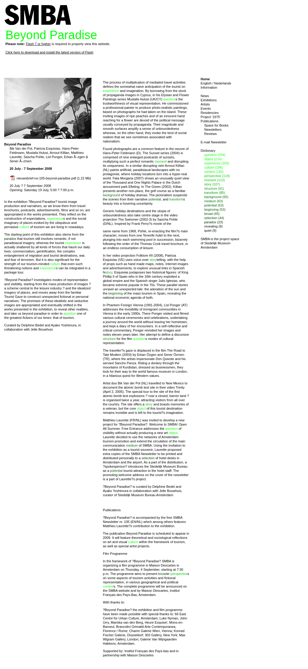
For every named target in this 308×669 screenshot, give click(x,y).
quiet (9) (210, 230)
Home (205, 79)
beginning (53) (214, 209)
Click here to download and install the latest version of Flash (49, 52)
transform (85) (214, 192)
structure (109, 339)
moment (161, 161)
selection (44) (214, 218)
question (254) (214, 155)
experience (55, 218)
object (141, 408)
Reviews (210, 134)
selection (147, 458)
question (69, 313)
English (206, 83)
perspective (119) (217, 176)
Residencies (210, 113)
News (205, 96)
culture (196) (213, 167)
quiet (178, 178)
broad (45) (212, 213)
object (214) (213, 159)
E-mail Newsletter (213, 142)
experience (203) (216, 163)
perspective (179, 574)
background (111, 195)
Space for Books (216, 125)
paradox (10, 238)
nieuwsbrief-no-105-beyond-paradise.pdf (43, 178)
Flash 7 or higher (38, 44)
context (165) (213, 171)
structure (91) (214, 188)
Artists (205, 104)
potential (155, 199)
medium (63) (213, 201)
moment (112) (214, 180)
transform (176, 199)
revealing (174, 293)
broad (162, 574)
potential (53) (213, 205)
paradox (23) (213, 222)
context (108, 586)
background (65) (216, 197)
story (153, 259)
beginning (115, 293)
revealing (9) (213, 226)
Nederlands (222, 83)
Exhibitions (209, 100)
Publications (209, 121)
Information (209, 87)
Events (206, 108)
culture (24, 227)
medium (132, 445)
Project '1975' (210, 117)
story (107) (212, 184)
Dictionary (208, 150)
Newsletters (212, 129)
